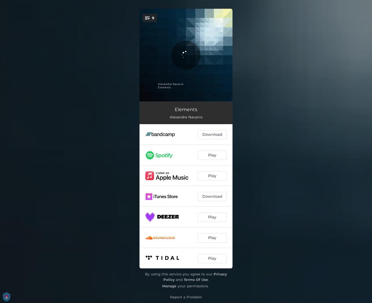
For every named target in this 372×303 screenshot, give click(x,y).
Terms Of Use (196, 279)
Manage (169, 286)
